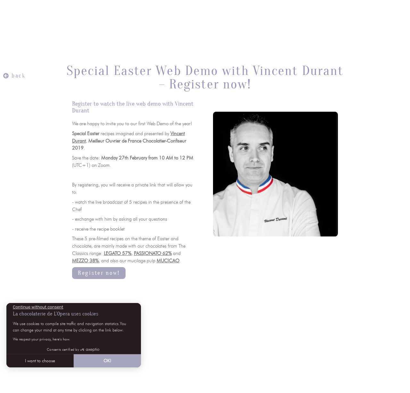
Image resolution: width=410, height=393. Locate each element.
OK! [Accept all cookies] (107, 361)
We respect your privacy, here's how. (41, 339)
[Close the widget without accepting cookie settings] (38, 307)
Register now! (99, 273)
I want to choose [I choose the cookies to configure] (40, 361)
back (19, 75)
